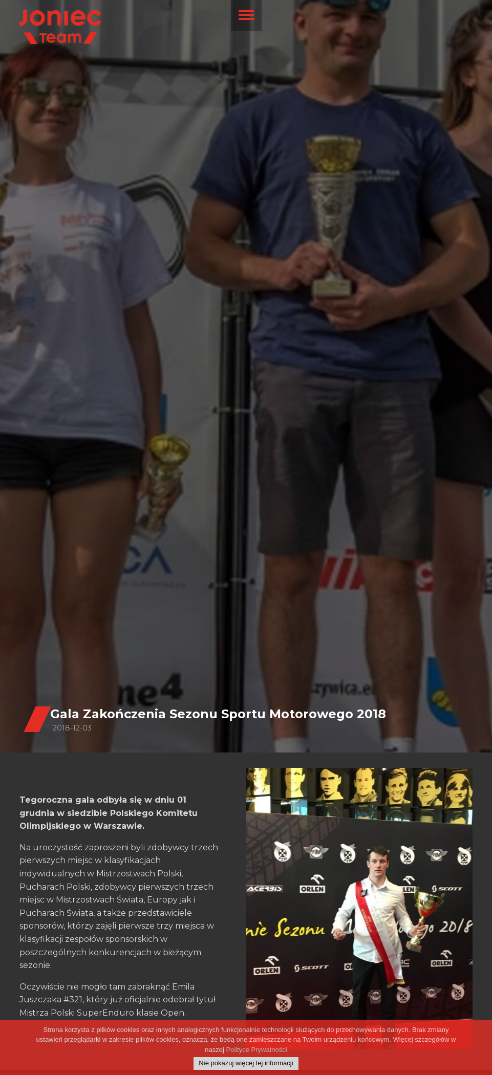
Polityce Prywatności (256, 1050)
